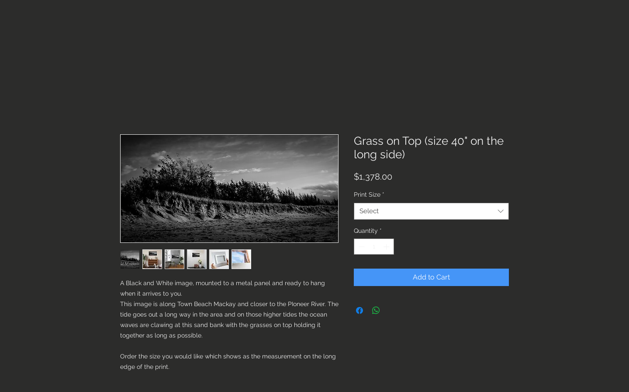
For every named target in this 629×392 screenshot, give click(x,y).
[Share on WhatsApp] (376, 310)
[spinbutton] (374, 246)
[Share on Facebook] (359, 310)
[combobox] (431, 211)
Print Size (369, 194)
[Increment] (387, 246)
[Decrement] (360, 246)
